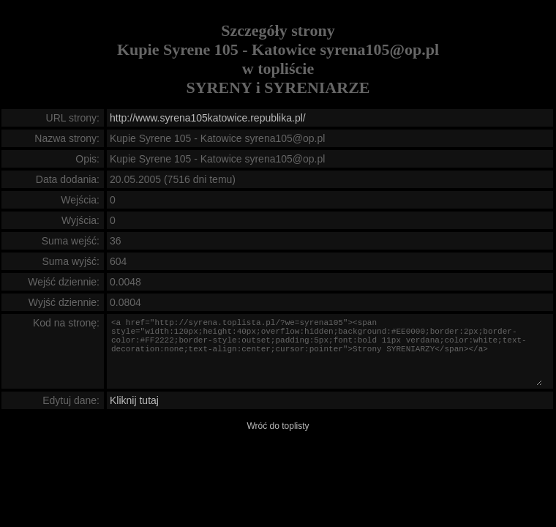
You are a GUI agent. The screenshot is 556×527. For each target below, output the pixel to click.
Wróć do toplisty (278, 426)
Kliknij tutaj (134, 400)
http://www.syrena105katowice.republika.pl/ (208, 118)
